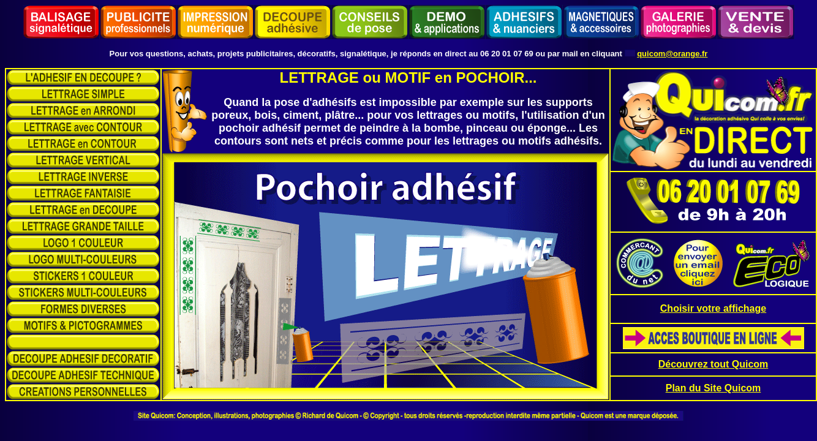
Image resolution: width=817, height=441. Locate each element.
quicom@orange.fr (672, 53)
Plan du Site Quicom (713, 388)
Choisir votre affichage (713, 308)
